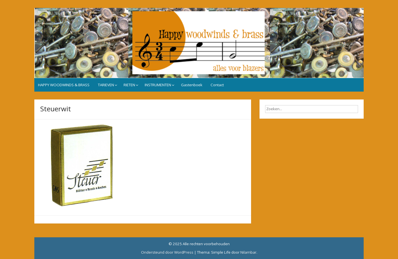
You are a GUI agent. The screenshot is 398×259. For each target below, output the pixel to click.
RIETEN (129, 84)
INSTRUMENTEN (158, 84)
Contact (217, 84)
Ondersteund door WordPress (167, 252)
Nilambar (248, 252)
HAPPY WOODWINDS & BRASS (64, 84)
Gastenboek (191, 84)
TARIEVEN (106, 84)
